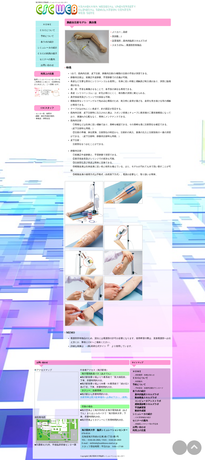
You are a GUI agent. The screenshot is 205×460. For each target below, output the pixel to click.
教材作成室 (140, 411)
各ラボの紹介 (47, 42)
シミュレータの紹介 (47, 48)
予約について (47, 36)
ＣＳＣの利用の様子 (47, 53)
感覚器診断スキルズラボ (147, 404)
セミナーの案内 (47, 59)
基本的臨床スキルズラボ (147, 394)
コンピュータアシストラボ (148, 401)
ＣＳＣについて (47, 30)
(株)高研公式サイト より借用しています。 (110, 346)
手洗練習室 (140, 407)
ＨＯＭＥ (47, 24)
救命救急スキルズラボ (146, 397)
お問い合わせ (47, 65)
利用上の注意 (139, 430)
